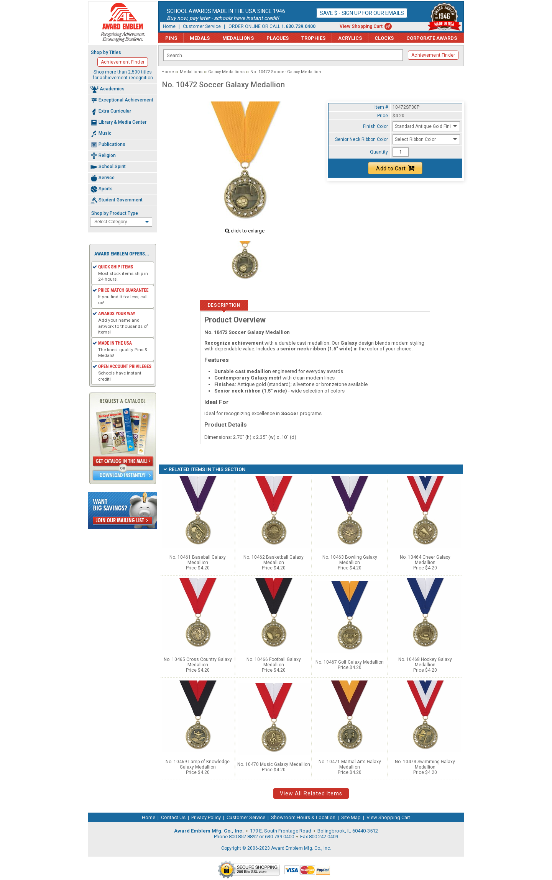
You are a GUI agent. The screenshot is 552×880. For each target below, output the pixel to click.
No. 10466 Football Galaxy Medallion (273, 662)
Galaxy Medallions (226, 71)
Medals (200, 38)
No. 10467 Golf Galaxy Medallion (349, 662)
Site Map (351, 817)
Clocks (384, 38)
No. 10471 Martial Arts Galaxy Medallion (350, 764)
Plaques (277, 38)
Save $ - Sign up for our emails (362, 13)
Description (224, 305)
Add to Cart (395, 168)
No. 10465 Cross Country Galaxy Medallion (198, 662)
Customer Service (202, 26)
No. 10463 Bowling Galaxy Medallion (349, 559)
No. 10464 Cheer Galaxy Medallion (425, 559)
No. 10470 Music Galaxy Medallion (273, 764)
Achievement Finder (433, 55)
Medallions (238, 38)
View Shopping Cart (361, 26)
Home (169, 26)
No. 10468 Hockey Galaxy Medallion (425, 662)
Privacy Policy (206, 817)
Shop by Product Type (114, 213)
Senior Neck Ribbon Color (361, 139)
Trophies (313, 38)
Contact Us (173, 817)
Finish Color (375, 126)
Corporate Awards (431, 38)
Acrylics (350, 38)
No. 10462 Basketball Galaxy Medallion (273, 559)
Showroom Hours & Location (303, 817)
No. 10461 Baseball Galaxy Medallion (197, 559)
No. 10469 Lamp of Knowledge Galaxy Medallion (198, 764)
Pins (171, 38)
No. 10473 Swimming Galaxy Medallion (425, 764)
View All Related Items (311, 793)
